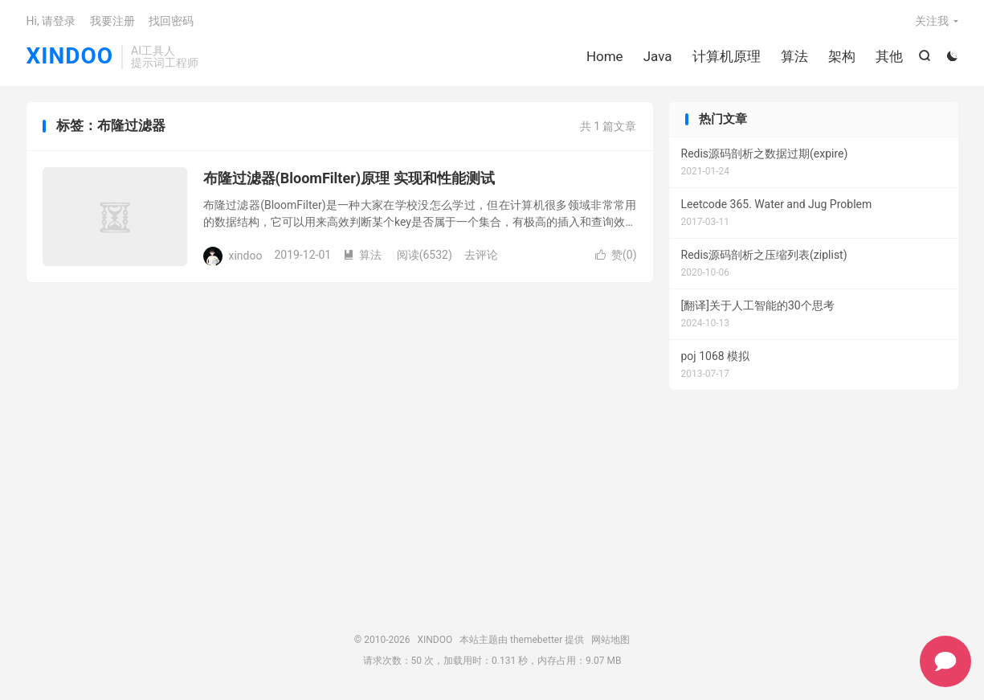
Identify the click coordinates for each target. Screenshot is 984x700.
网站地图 (610, 639)
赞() (616, 254)
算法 (794, 56)
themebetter (536, 639)
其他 (889, 56)
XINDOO (70, 56)
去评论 (481, 254)
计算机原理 (726, 56)
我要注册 (112, 20)
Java (657, 56)
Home (604, 56)
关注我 (932, 20)
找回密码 (171, 20)
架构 (841, 56)
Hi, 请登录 (51, 20)
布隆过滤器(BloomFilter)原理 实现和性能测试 (349, 178)
